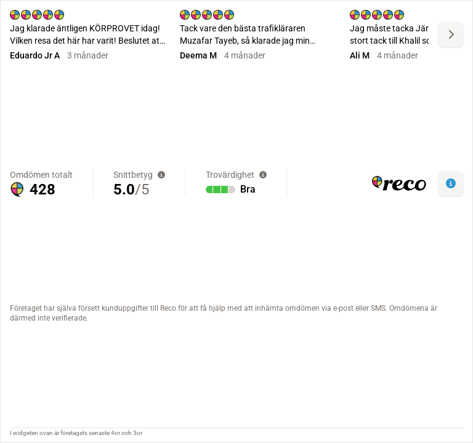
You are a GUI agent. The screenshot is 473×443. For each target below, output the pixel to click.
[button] (451, 183)
